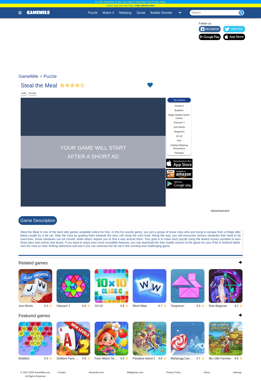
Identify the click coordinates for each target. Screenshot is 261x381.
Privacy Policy (173, 372)
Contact (62, 372)
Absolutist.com (96, 372)
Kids (24, 93)
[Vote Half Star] (82, 85)
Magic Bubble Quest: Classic (179, 117)
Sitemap (237, 372)
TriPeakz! (179, 153)
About (207, 372)
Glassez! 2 (179, 122)
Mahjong (125, 13)
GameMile (28, 76)
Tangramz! (179, 131)
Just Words (179, 127)
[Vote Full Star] (62, 85)
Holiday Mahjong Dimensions (179, 147)
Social (140, 13)
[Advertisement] (106, 46)
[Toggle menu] (22, 12)
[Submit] (241, 12)
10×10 (179, 136)
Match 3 (108, 13)
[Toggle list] (180, 12)
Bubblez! (179, 110)
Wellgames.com (135, 372)
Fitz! (179, 140)
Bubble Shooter (161, 13)
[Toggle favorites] (150, 85)
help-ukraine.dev (145, 5)
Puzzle (93, 13)
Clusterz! (179, 105)
